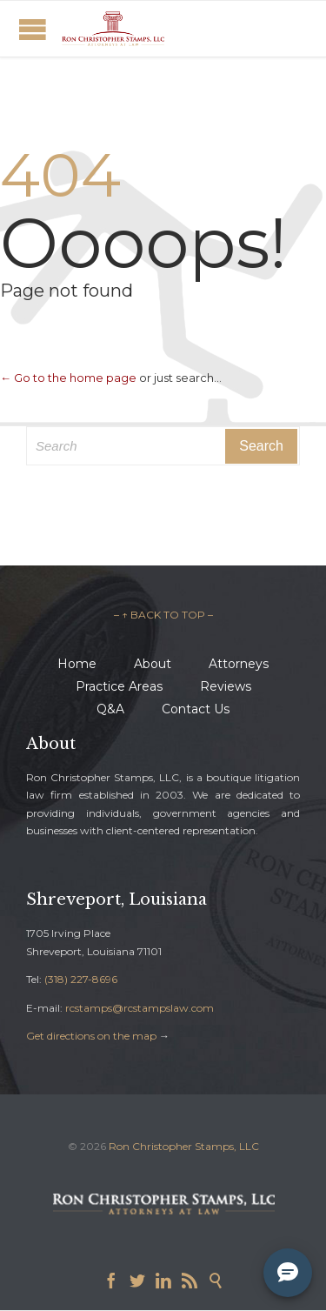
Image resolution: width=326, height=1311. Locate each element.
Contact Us (196, 709)
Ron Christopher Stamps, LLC (184, 1146)
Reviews (225, 686)
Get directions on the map (91, 1035)
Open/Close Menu (32, 29)
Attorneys (239, 664)
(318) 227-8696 (80, 979)
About (152, 664)
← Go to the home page (68, 378)
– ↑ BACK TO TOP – (163, 614)
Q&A (110, 709)
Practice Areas (119, 686)
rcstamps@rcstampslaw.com (139, 1007)
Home (76, 664)
